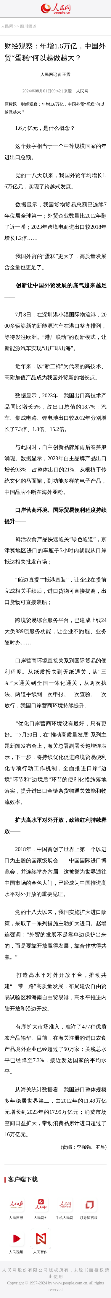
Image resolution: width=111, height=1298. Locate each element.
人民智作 (40, 1241)
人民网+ (40, 1207)
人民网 (7, 26)
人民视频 (16, 1241)
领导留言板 (89, 1207)
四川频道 (28, 26)
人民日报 (16, 1207)
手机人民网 (65, 1207)
